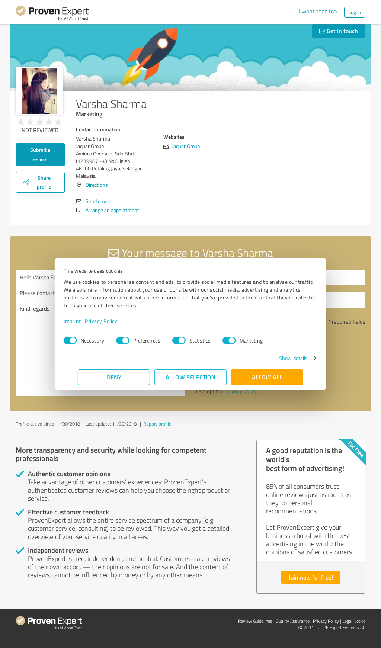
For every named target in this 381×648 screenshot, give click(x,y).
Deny (114, 377)
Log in (354, 12)
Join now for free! (311, 577)
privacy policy (241, 391)
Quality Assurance (293, 621)
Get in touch (338, 30)
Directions (97, 184)
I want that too (318, 11)
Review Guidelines (255, 621)
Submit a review (40, 154)
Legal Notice (353, 621)
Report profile (157, 423)
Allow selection (190, 377)
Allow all (267, 377)
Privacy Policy (115, 320)
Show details (279, 358)
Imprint (86, 320)
